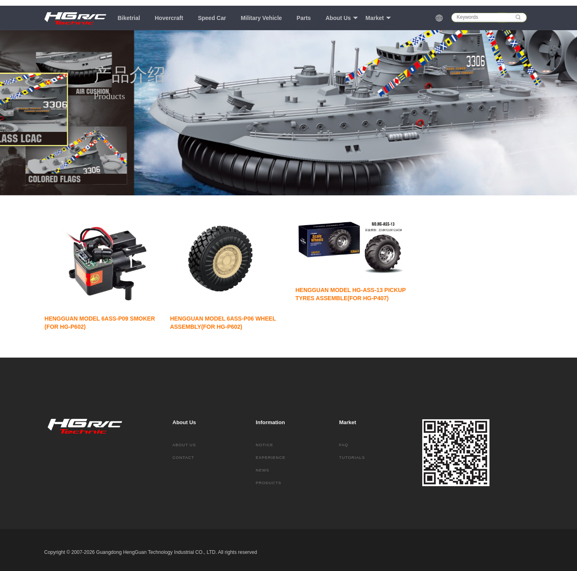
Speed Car (212, 18)
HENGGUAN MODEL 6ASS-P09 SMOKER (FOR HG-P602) (100, 322)
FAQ (344, 445)
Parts (303, 18)
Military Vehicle (261, 18)
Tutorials (352, 457)
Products (268, 482)
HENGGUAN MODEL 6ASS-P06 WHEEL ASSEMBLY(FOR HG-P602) (223, 322)
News (262, 470)
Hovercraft (169, 18)
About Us (341, 18)
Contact (183, 457)
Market (378, 18)
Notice (264, 445)
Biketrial (129, 18)
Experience (270, 457)
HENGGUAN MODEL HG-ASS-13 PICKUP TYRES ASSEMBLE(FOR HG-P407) (351, 294)
